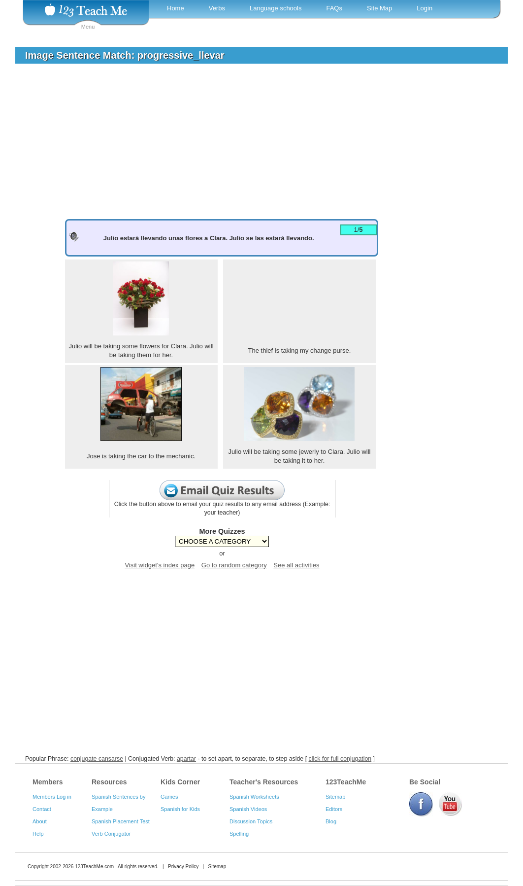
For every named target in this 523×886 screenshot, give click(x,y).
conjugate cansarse (96, 758)
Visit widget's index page (160, 565)
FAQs (334, 8)
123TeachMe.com (94, 866)
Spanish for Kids (180, 809)
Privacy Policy (183, 866)
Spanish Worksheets (254, 797)
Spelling (239, 834)
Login (424, 8)
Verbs (217, 8)
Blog (331, 821)
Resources (109, 782)
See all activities (296, 565)
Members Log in (52, 797)
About (40, 821)
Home (175, 8)
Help (38, 834)
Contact (42, 809)
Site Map (379, 8)
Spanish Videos (248, 809)
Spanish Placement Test (121, 821)
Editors (334, 809)
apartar (186, 758)
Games (169, 797)
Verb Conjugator (111, 834)
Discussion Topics (250, 821)
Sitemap (335, 797)
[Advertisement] (254, 145)
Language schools (276, 8)
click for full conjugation (340, 758)
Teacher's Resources (263, 782)
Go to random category (234, 565)
